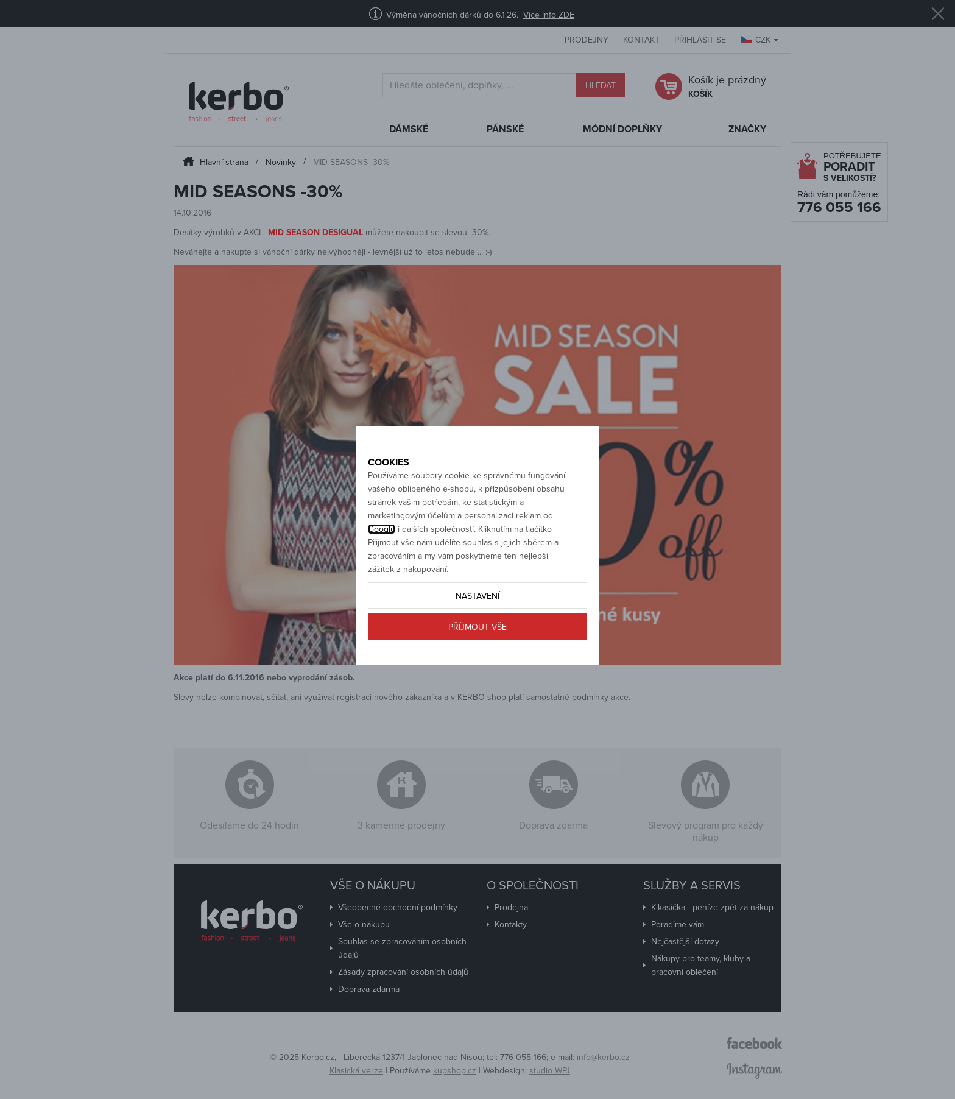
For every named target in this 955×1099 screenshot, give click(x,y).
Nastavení (477, 637)
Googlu (381, 570)
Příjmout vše (477, 668)
